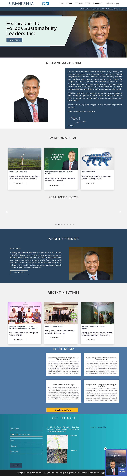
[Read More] (24, 183)
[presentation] (25, 459)
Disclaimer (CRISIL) (96, 473)
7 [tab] (74, 225)
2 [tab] (59, 225)
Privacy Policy (64, 473)
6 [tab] (71, 225)
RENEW (87, 3)
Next (120, 212)
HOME (62, 3)
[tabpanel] (63, 212)
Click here (62, 442)
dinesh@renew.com (58, 431)
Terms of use (74, 473)
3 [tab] (62, 225)
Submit (16, 465)
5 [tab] (68, 225)
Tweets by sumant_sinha (98, 427)
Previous (7, 212)
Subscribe (84, 473)
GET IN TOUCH (98, 3)
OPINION (69, 3)
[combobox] (14, 434)
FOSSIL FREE (110, 3)
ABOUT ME (78, 3)
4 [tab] (65, 225)
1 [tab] (56, 225)
